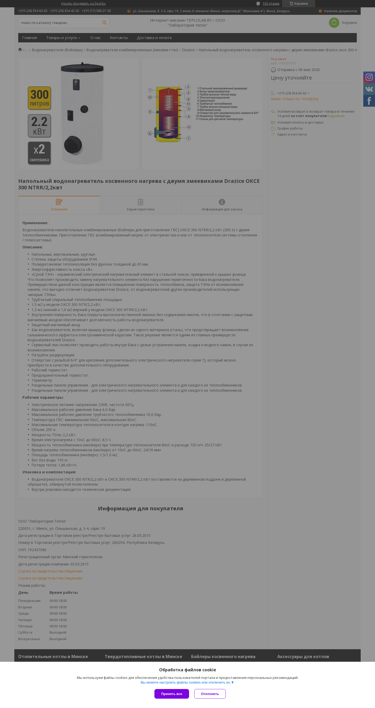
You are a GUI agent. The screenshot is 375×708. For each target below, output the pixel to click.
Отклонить (210, 694)
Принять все (171, 694)
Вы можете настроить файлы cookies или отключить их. (186, 682)
